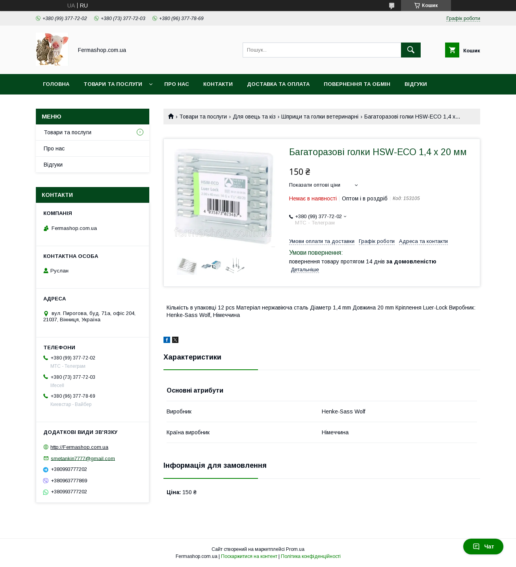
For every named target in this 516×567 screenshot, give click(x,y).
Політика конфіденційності (311, 556)
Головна (56, 84)
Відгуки (416, 84)
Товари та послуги (113, 84)
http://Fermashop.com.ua (79, 447)
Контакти (218, 84)
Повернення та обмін (357, 84)
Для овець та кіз (254, 116)
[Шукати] (411, 50)
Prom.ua (295, 549)
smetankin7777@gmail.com (83, 458)
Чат (483, 546)
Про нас (176, 84)
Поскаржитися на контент (249, 556)
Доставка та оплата (278, 84)
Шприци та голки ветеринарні (319, 116)
